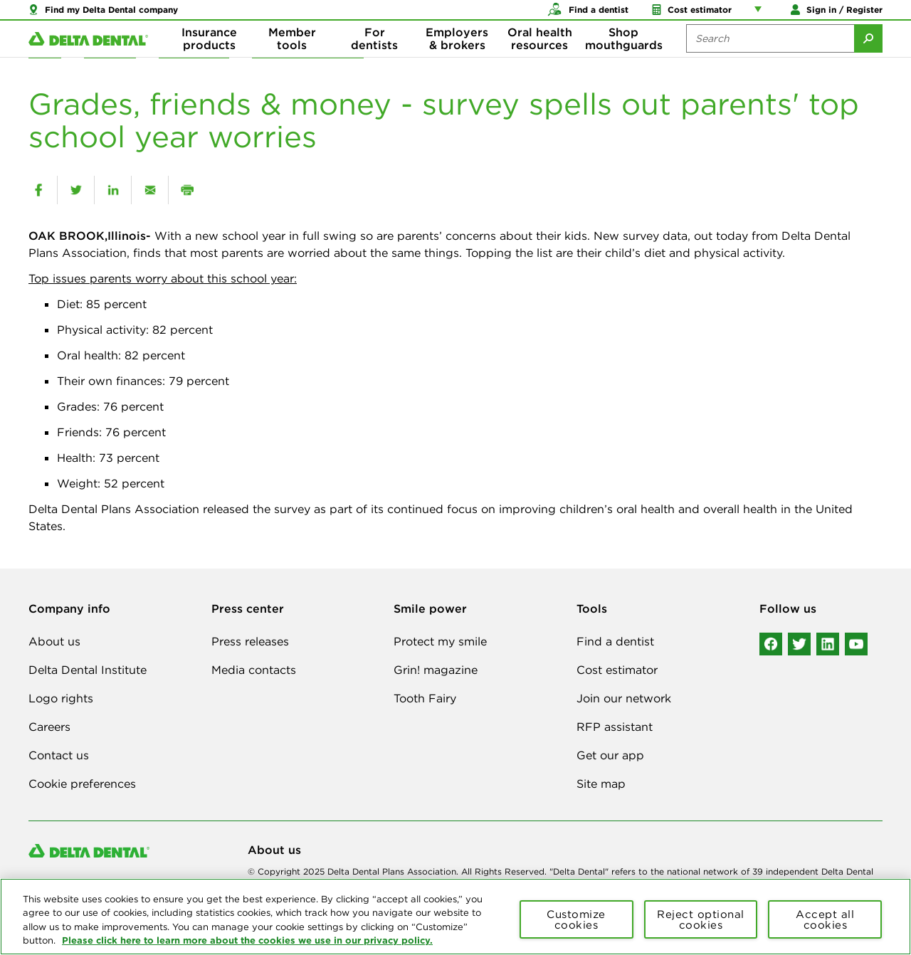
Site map (601, 783)
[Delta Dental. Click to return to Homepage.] (88, 57)
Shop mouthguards (624, 56)
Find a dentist (615, 641)
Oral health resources (539, 56)
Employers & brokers (457, 56)
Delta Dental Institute (87, 670)
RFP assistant (614, 726)
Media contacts (253, 670)
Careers (49, 726)
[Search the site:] (770, 57)
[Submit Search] (868, 57)
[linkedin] (113, 190)
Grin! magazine (436, 670)
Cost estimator (617, 670)
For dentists (374, 56)
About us (54, 641)
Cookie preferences (82, 783)
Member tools (292, 56)
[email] (150, 190)
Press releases (250, 641)
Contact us (58, 755)
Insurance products (209, 56)
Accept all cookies (825, 919)
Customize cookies (576, 919)
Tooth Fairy (425, 698)
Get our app (610, 755)
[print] (187, 190)
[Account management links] (761, 14)
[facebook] (38, 190)
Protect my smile (440, 641)
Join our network (623, 698)
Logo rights (60, 698)
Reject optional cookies (700, 919)
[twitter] (76, 190)
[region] (455, 916)
